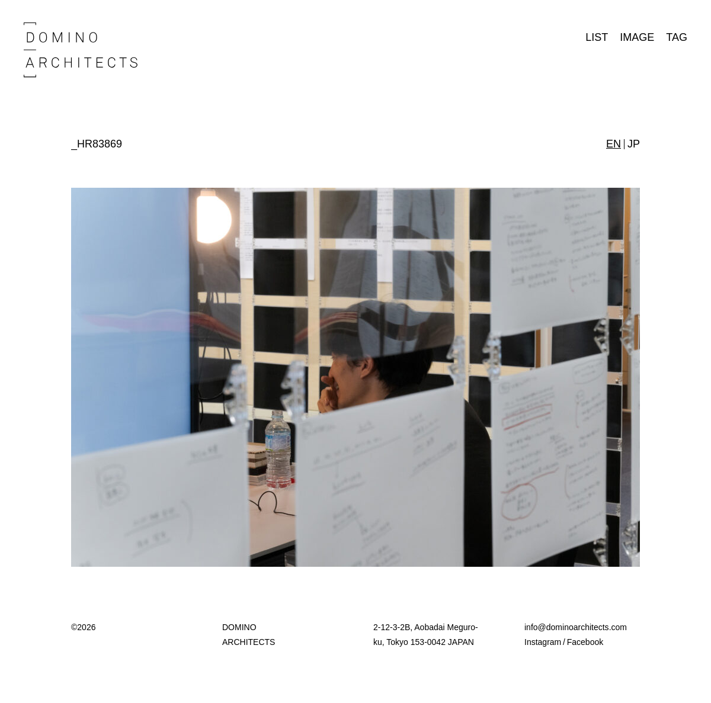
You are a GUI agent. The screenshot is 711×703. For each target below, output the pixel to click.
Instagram (542, 642)
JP (633, 144)
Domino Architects (80, 50)
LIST (596, 37)
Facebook (585, 642)
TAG (676, 37)
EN (613, 144)
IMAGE (637, 37)
